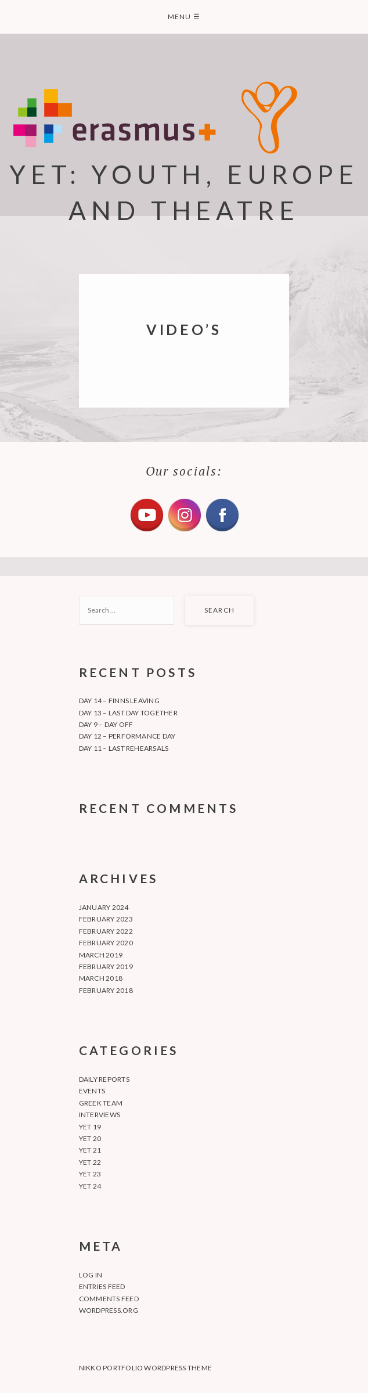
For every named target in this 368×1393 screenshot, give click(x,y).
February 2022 (106, 931)
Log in (90, 1274)
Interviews (99, 1114)
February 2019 (106, 966)
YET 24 (90, 1186)
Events (92, 1090)
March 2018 (100, 978)
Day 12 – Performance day (127, 736)
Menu (184, 16)
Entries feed (102, 1286)
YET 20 (90, 1138)
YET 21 (90, 1150)
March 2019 (100, 955)
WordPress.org (108, 1310)
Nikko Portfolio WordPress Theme (145, 1367)
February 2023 (106, 919)
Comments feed (109, 1298)
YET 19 (90, 1126)
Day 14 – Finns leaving (119, 700)
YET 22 (90, 1162)
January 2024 (104, 907)
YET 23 (90, 1173)
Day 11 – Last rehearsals (124, 748)
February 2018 (106, 990)
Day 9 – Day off (106, 724)
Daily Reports (104, 1079)
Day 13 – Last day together (128, 712)
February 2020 (106, 942)
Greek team (100, 1103)
